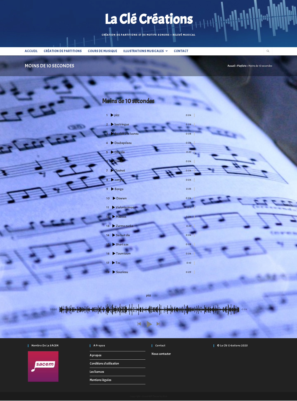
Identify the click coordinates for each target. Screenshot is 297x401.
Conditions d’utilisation (104, 364)
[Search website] (268, 52)
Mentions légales (100, 380)
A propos (95, 356)
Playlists (241, 66)
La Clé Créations (148, 20)
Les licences (97, 372)
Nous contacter (161, 354)
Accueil (231, 66)
